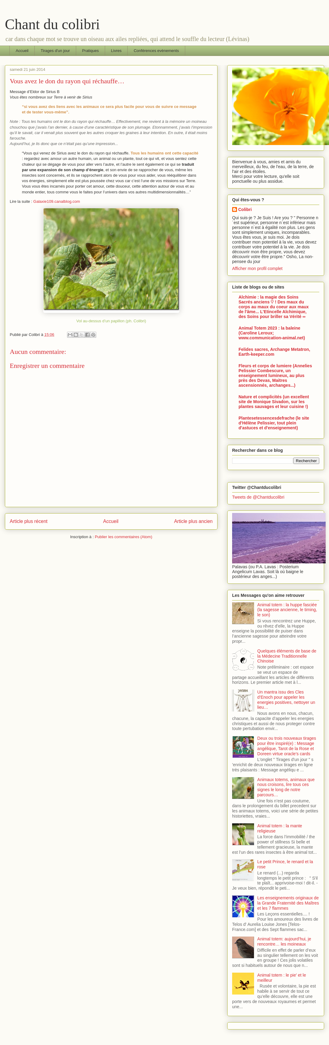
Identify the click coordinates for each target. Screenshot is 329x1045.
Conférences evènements (156, 50)
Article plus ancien (193, 521)
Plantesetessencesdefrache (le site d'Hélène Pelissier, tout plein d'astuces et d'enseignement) (274, 423)
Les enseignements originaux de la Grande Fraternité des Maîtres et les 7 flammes (288, 903)
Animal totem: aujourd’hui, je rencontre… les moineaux (284, 941)
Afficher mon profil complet (257, 268)
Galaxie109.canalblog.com (56, 201)
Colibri (245, 209)
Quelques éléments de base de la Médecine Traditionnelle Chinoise (287, 656)
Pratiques (90, 50)
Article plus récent (29, 521)
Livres (116, 50)
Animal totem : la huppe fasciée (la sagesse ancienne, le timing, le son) (287, 610)
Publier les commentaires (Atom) (123, 537)
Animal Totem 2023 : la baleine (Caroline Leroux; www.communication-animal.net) (272, 333)
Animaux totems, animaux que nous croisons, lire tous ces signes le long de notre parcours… (286, 787)
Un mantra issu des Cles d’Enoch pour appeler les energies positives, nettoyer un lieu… (286, 700)
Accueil (22, 50)
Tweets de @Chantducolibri (258, 497)
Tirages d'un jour (55, 50)
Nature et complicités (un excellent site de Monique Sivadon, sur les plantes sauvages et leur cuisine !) (274, 401)
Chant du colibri (52, 24)
